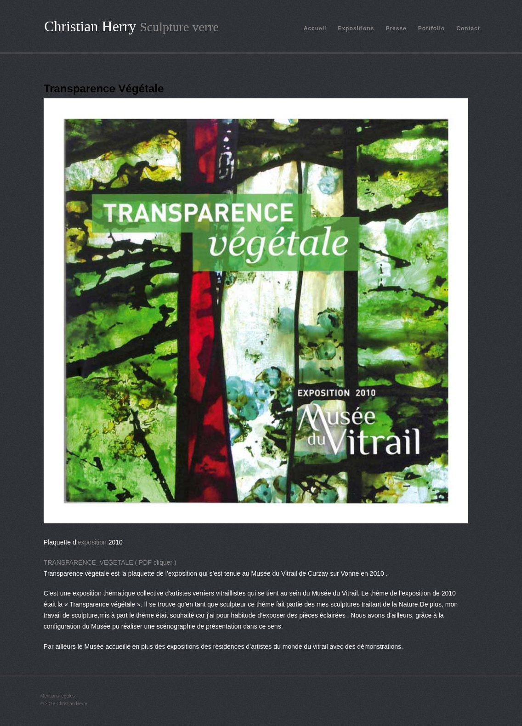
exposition (92, 542)
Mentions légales (57, 695)
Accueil (315, 28)
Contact (468, 28)
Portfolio (431, 28)
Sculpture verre (179, 27)
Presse (396, 28)
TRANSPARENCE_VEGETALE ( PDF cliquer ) (110, 562)
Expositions (356, 28)
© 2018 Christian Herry (63, 703)
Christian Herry (90, 26)
